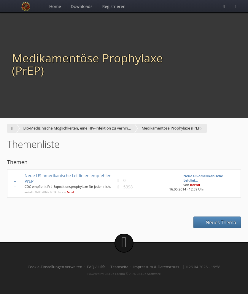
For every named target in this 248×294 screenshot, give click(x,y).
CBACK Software (148, 274)
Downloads (82, 6)
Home (55, 6)
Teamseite (119, 266)
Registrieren (114, 6)
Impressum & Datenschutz (156, 266)
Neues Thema (217, 222)
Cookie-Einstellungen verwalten (55, 266)
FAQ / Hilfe (96, 266)
